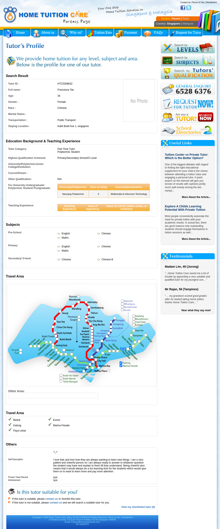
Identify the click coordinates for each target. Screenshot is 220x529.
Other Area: (16, 391)
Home (16, 33)
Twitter (188, 7)
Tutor (185, 18)
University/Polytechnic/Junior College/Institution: (26, 165)
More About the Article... (196, 197)
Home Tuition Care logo (47, 15)
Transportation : (17, 120)
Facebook (182, 7)
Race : (12, 108)
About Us (44, 33)
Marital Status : (17, 114)
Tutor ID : (13, 83)
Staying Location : (19, 126)
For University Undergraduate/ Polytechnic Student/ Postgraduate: (29, 187)
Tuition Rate (99, 33)
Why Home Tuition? (72, 33)
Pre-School (14, 232)
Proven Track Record (18, 477)
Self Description (15, 459)
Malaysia (187, 23)
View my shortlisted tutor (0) (138, 507)
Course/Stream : (18, 173)
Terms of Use (198, 2)
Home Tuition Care (57, 517)
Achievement (14, 480)
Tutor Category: (17, 149)
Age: (11, 95)
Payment (127, 33)
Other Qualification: (20, 179)
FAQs (155, 33)
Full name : (14, 89)
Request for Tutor (186, 33)
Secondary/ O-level (19, 258)
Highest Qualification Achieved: (27, 158)
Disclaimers (211, 2)
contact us (51, 498)
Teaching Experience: (21, 205)
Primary (13, 245)
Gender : (13, 101)
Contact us (185, 2)
